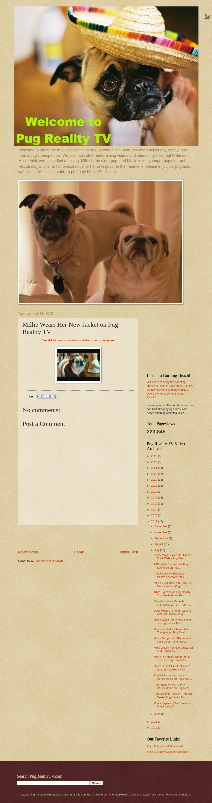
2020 (154, 473)
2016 (154, 497)
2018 (154, 485)
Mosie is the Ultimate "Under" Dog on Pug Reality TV (172, 667)
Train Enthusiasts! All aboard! (165, 746)
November (161, 532)
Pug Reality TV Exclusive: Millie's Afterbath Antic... (170, 575)
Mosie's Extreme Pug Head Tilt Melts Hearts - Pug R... (173, 584)
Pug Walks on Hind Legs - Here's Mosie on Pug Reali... (173, 677)
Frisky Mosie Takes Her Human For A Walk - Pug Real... (173, 556)
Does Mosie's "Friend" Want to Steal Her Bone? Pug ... (172, 612)
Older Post (129, 552)
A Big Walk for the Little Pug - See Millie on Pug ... (172, 566)
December (161, 526)
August (159, 544)
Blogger (186, 794)
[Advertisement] (78, 537)
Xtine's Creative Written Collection (168, 751)
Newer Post (28, 552)
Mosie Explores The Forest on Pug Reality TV (172, 705)
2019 (154, 479)
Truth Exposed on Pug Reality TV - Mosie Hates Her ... (172, 593)
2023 (154, 456)
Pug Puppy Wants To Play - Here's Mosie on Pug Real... (172, 686)
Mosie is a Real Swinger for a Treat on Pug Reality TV (172, 658)
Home (79, 552)
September (161, 538)
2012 (154, 521)
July (157, 550)
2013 (154, 515)
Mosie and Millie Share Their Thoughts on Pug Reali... (171, 631)
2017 (154, 491)
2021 (154, 467)
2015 (154, 503)
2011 (154, 721)
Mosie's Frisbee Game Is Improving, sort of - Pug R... (172, 603)
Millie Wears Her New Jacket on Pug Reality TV (173, 649)
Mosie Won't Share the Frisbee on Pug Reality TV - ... (173, 621)
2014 (154, 509)
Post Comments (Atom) (49, 560)
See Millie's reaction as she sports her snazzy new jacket (78, 340)
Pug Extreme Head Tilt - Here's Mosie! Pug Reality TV (173, 695)
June (157, 714)
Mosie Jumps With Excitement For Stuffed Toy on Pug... (172, 640)
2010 (154, 727)
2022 (154, 462)
